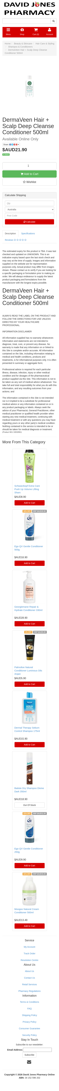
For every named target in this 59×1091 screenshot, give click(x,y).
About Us (29, 971)
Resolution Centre (29, 960)
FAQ (29, 1008)
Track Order (29, 953)
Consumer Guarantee (29, 1028)
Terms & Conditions (29, 1002)
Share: (11, 144)
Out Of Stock (29, 805)
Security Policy (29, 1035)
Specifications (28, 233)
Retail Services (29, 984)
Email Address (14, 1050)
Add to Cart (29, 174)
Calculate (29, 222)
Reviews (15, 240)
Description (10, 233)
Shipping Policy (29, 1015)
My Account (29, 947)
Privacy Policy (29, 1022)
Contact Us (29, 978)
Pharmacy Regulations (29, 991)
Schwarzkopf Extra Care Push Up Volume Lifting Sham (27, 489)
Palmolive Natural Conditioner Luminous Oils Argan (28, 670)
